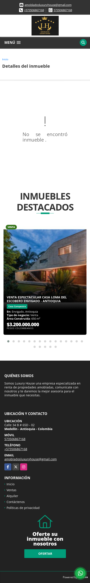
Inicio (5, 59)
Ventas (11, 490)
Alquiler (12, 496)
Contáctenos (16, 502)
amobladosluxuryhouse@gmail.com (48, 5)
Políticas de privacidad (23, 508)
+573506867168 (34, 10)
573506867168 (63, 10)
